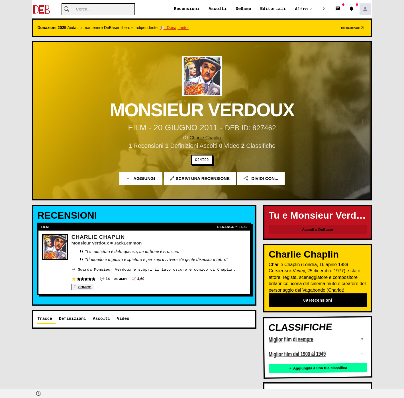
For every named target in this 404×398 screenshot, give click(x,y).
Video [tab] (123, 318)
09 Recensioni (317, 300)
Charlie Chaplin (205, 137)
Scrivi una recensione (200, 178)
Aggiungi (141, 178)
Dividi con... (261, 178)
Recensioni (186, 9)
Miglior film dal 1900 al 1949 (297, 354)
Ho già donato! (352, 28)
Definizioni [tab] (72, 318)
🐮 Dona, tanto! (174, 28)
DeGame (243, 9)
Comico (202, 160)
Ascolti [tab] (101, 318)
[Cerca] (98, 9)
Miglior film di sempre (291, 340)
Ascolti (218, 9)
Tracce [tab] (44, 318)
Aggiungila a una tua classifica (318, 368)
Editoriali (273, 9)
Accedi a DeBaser (317, 230)
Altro (301, 9)
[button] (324, 9)
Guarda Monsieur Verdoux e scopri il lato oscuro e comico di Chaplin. (157, 269)
